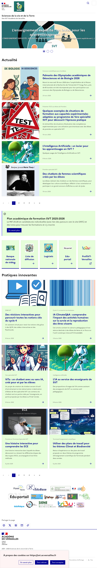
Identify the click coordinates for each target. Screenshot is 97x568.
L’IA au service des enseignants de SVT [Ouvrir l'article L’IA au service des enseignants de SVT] (72, 381)
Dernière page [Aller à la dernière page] (39, 203)
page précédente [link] (8, 203)
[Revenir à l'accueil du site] (10, 539)
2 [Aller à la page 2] (18, 203)
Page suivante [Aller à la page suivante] (34, 203)
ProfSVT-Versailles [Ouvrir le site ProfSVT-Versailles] (87, 258)
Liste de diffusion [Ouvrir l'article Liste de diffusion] (29, 258)
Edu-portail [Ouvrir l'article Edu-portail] (67, 258)
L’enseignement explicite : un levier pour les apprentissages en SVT (48, 32)
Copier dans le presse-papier (28, 525)
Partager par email (22, 525)
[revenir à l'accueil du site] (48, 15)
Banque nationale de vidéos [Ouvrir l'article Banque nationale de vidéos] (10, 259)
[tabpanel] (48, 35)
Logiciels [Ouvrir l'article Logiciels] (48, 256)
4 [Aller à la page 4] (29, 203)
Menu (94, 3)
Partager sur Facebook (4, 525)
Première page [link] (3, 203)
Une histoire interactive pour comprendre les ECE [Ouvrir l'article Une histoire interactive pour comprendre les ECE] (21, 445)
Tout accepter (58, 562)
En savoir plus (26, 562)
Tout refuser (42, 562)
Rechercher (88, 3)
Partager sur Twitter (10, 525)
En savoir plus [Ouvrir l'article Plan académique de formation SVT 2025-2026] (14, 230)
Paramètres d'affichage (76, 560)
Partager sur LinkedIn (16, 525)
